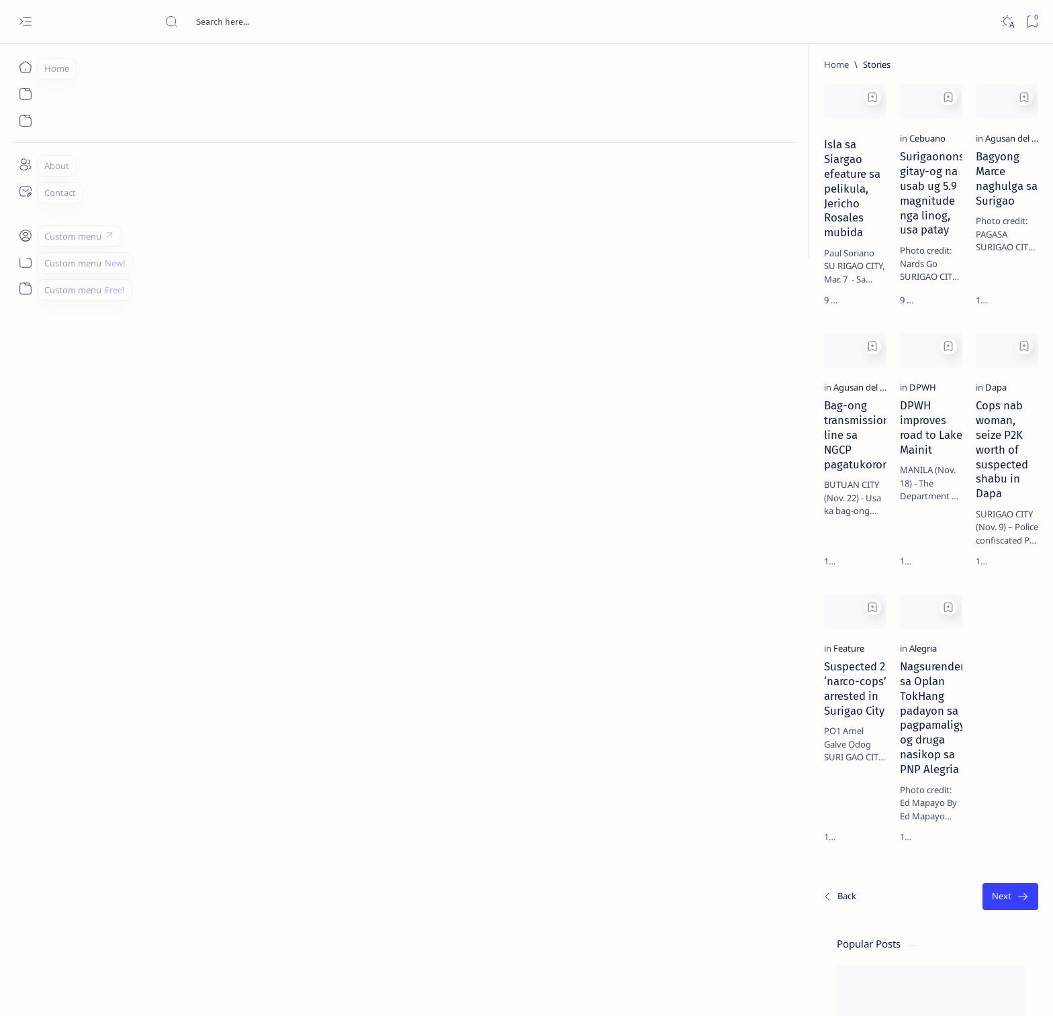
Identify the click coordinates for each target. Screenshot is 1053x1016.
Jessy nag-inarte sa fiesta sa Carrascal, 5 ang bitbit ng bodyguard (876, 324)
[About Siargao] (928, 668)
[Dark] (1007, 22)
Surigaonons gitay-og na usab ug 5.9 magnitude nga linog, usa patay (436, 241)
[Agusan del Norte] (602, 216)
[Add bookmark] (316, 97)
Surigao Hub (189, 990)
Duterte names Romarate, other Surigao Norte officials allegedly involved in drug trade (887, 397)
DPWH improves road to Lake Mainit (434, 499)
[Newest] (146, 921)
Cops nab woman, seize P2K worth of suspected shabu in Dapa (650, 507)
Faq (921, 811)
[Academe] (928, 702)
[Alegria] (367, 747)
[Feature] (155, 747)
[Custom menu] (25, 234)
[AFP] (928, 735)
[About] (25, 164)
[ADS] (831, 735)
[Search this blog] (265, 21)
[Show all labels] (814, 767)
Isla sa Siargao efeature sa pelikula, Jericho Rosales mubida (220, 229)
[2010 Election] (928, 634)
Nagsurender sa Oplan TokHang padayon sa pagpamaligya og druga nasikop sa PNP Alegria (434, 779)
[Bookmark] (1032, 22)
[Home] (25, 67)
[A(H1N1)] (831, 668)
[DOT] (856, 438)
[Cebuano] (371, 216)
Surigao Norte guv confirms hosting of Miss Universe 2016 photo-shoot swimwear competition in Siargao (881, 478)
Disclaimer (839, 811)
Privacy (886, 811)
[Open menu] (25, 22)
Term (796, 811)
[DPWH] (366, 481)
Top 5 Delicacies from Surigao (880, 228)
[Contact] (25, 191)
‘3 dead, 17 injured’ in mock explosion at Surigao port (874, 552)
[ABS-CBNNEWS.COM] (831, 702)
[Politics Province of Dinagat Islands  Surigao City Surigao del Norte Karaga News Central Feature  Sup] (831, 634)
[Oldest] (731, 921)
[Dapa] (578, 481)
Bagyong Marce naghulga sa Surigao (649, 234)
